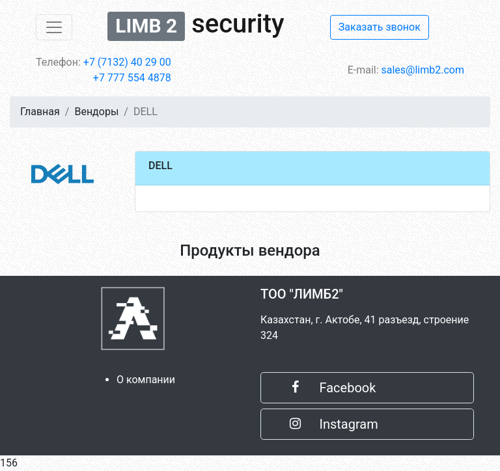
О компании (146, 379)
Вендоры (96, 111)
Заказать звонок (380, 27)
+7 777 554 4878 (132, 78)
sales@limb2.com (423, 70)
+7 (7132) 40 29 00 (127, 62)
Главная (40, 111)
